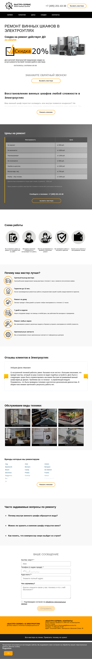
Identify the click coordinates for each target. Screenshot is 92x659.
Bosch (7, 470)
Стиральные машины (44, 436)
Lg (6, 481)
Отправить (46, 608)
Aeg (6, 464)
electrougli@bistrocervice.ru (67, 625)
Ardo (26, 464)
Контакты (56, 15)
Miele (46, 481)
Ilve (6, 478)
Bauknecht (8, 467)
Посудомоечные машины (70, 436)
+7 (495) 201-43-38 (56, 6)
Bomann (27, 467)
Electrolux (8, 473)
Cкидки (43, 15)
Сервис (10, 15)
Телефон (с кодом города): (32, 567)
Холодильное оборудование (70, 417)
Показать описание (46, 112)
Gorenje (27, 475)
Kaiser (27, 478)
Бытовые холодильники (17, 417)
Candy (27, 470)
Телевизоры (17, 436)
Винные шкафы (44, 417)
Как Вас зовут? (27, 560)
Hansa (46, 475)
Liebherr (27, 481)
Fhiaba (27, 473)
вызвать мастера (46, 201)
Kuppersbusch (49, 478)
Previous (6, 376)
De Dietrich (48, 470)
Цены (33, 15)
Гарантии (22, 15)
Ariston (46, 464)
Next (86, 376)
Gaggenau (8, 475)
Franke (46, 473)
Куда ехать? (26, 575)
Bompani (47, 467)
